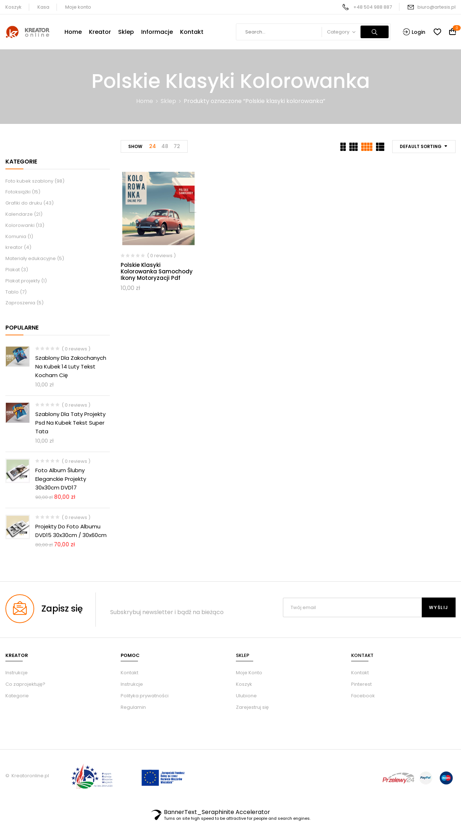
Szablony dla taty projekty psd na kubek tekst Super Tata (70, 422)
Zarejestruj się (252, 707)
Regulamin (133, 707)
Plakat (12, 269)
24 (152, 146)
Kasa (43, 7)
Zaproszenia (20, 302)
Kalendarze (19, 214)
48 (164, 146)
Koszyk (13, 7)
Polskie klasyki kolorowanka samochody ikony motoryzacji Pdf (157, 271)
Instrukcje (132, 684)
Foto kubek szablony (29, 181)
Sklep (168, 101)
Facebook (363, 695)
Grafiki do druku (23, 203)
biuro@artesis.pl (436, 7)
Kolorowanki (20, 225)
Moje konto (78, 7)
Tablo (12, 292)
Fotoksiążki (18, 191)
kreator (14, 247)
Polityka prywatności (145, 695)
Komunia (15, 236)
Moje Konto (249, 672)
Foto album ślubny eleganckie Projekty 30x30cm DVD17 (60, 478)
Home (144, 101)
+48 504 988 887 (372, 7)
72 (177, 146)
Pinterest (361, 684)
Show (135, 146)
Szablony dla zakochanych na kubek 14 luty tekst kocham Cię (70, 366)
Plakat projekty (22, 280)
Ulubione (246, 695)
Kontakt (129, 672)
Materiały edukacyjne (30, 258)
